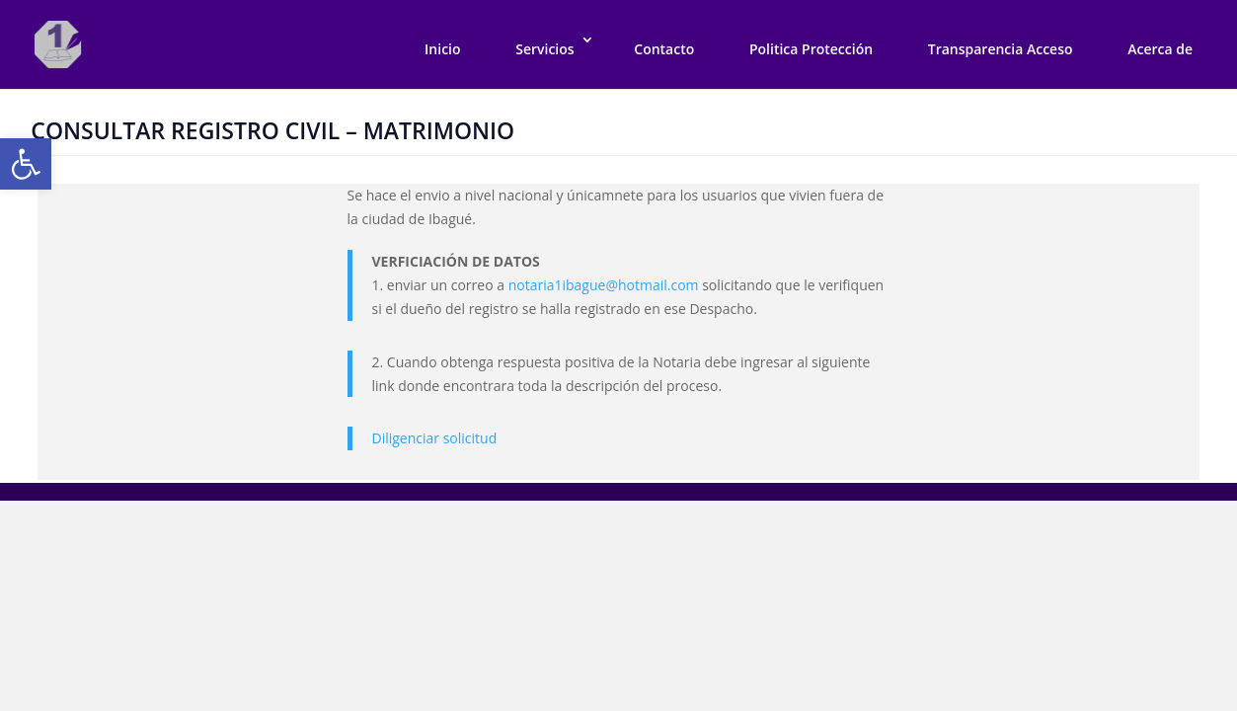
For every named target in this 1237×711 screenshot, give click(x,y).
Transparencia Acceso (1000, 49)
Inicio (442, 49)
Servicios (544, 49)
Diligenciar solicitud (435, 438)
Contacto (664, 49)
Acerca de (1160, 49)
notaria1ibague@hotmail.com (603, 285)
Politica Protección (811, 49)
